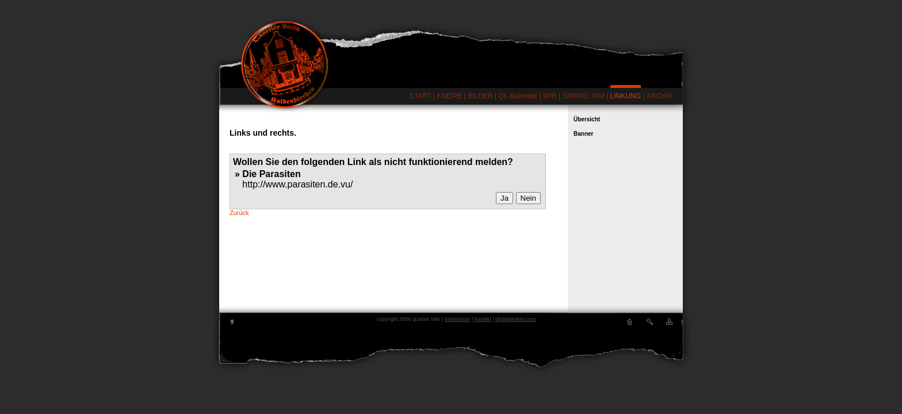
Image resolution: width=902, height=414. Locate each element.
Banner (583, 134)
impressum (457, 319)
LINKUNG (625, 96)
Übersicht (587, 119)
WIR (549, 96)
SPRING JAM (583, 96)
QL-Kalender (517, 96)
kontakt (483, 319)
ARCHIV (659, 96)
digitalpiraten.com (515, 319)
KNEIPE (449, 96)
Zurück (239, 212)
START (420, 96)
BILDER (480, 96)
